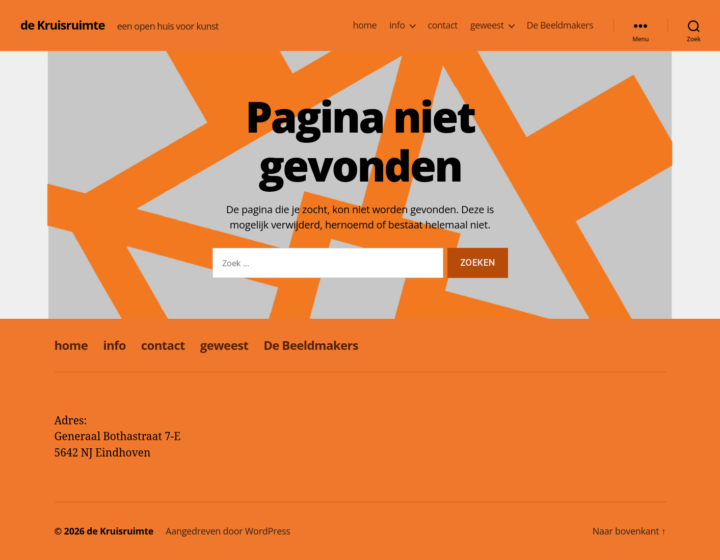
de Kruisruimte (62, 25)
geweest (487, 25)
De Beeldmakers (560, 25)
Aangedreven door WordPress (228, 531)
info (397, 25)
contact (443, 25)
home (365, 25)
